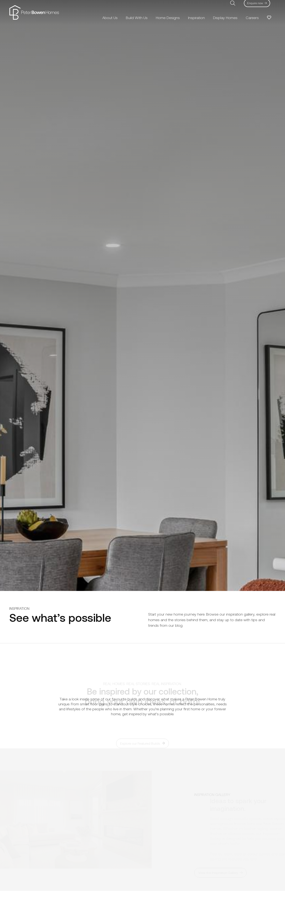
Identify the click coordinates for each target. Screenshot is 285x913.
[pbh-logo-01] (34, 12)
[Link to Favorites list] (269, 17)
